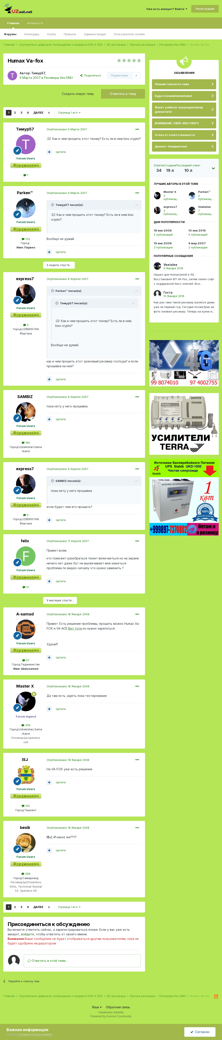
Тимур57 (38, 73)
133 (26, 239)
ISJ (25, 759)
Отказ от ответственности (175, 135)
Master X (25, 686)
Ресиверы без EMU (58, 77)
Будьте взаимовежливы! (173, 96)
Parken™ (25, 192)
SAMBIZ (25, 396)
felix (25, 541)
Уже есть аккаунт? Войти (166, 9)
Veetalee (204, 206)
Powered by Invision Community (111, 1016)
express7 (25, 278)
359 (25, 725)
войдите (27, 934)
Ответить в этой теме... (48, 960)
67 (25, 660)
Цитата (61, 152)
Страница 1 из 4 (69, 112)
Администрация (95, 34)
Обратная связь (118, 1007)
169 (26, 442)
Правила (70, 34)
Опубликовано (67, 129)
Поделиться (90, 75)
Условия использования (35, 1034)
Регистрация (205, 8)
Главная (13, 25)
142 (26, 805)
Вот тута (75, 628)
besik (25, 827)
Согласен (199, 1032)
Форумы (10, 34)
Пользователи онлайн (129, 34)
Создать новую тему (78, 94)
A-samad (25, 614)
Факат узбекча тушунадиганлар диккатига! (179, 109)
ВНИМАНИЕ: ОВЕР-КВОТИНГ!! (177, 123)
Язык (97, 1007)
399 (25, 873)
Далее (38, 112)
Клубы (51, 34)
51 (26, 587)
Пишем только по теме (172, 84)
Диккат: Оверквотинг (171, 146)
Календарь (31, 34)
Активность (35, 23)
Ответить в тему (123, 94)
